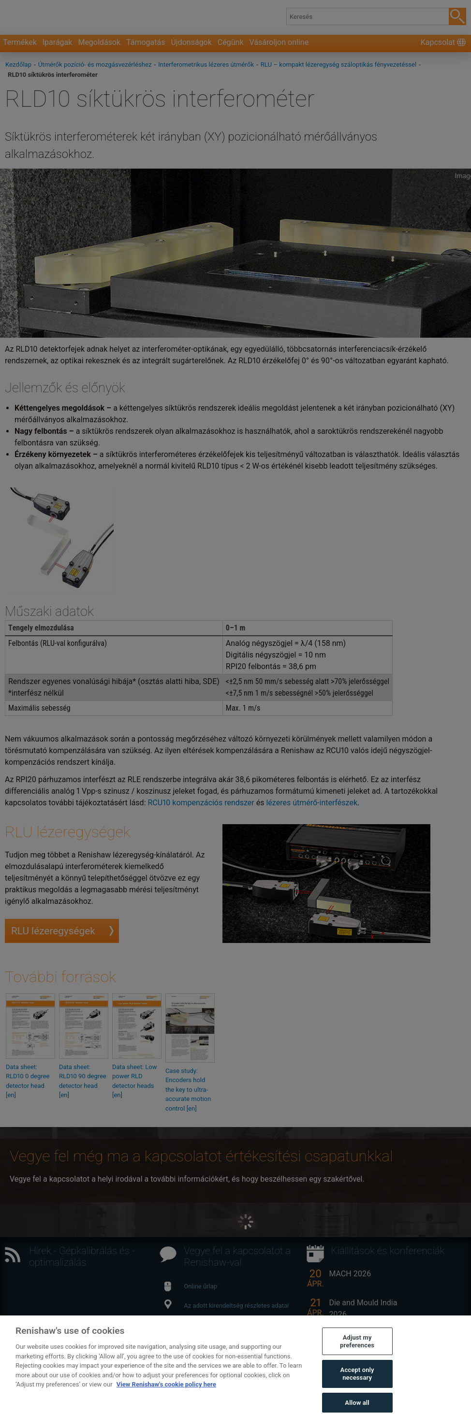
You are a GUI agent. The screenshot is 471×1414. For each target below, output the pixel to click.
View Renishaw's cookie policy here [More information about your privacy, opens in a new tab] (166, 1396)
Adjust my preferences (357, 1353)
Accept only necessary (357, 1386)
